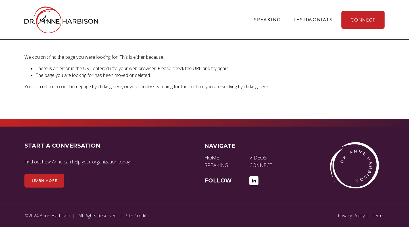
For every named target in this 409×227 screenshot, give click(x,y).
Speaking (267, 19)
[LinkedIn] (253, 180)
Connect (362, 20)
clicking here (110, 86)
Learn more (44, 180)
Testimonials (313, 19)
